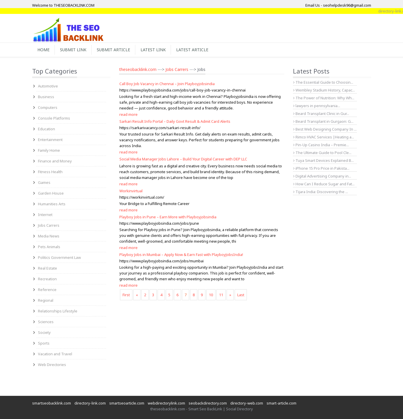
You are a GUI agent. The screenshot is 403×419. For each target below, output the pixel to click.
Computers (47, 107)
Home (43, 49)
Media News (48, 236)
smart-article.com (281, 403)
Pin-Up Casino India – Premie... (321, 144)
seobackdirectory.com (208, 403)
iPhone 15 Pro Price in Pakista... (321, 168)
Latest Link (153, 49)
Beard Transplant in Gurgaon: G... (323, 121)
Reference (47, 289)
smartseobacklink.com (51, 403)
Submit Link (73, 49)
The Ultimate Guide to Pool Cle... (322, 152)
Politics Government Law (59, 257)
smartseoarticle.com (126, 403)
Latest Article (192, 49)
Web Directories (52, 364)
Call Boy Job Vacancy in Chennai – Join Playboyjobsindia (167, 83)
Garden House (51, 193)
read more (128, 114)
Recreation (47, 278)
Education (46, 128)
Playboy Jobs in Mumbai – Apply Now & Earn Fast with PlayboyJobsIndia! (181, 254)
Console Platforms (54, 118)
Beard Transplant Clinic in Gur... (321, 113)
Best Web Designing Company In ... (325, 129)
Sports (44, 343)
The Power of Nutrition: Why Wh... (323, 97)
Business (46, 96)
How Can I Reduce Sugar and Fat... (324, 183)
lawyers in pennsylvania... (316, 105)
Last (240, 294)
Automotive (48, 86)
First (126, 294)
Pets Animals (49, 246)
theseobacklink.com (137, 69)
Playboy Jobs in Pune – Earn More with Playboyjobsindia (167, 216)
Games (44, 182)
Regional (45, 300)
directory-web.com (246, 403)
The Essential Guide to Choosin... (323, 82)
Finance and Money (55, 161)
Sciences (46, 321)
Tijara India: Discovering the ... (320, 191)
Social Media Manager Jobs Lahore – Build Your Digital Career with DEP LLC (183, 159)
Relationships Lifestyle (57, 311)
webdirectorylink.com (166, 403)
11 (221, 294)
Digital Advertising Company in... (322, 176)
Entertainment (50, 139)
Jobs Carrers (48, 225)
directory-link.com (90, 403)
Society (44, 332)
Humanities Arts (51, 203)
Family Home (49, 150)
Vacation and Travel (55, 353)
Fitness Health (50, 171)
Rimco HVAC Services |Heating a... (323, 137)
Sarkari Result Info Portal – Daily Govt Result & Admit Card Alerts (174, 121)
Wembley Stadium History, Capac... (324, 90)
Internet (45, 214)
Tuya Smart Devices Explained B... (323, 160)
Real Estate (47, 268)
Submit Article (113, 49)
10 (211, 294)
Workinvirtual (131, 190)
